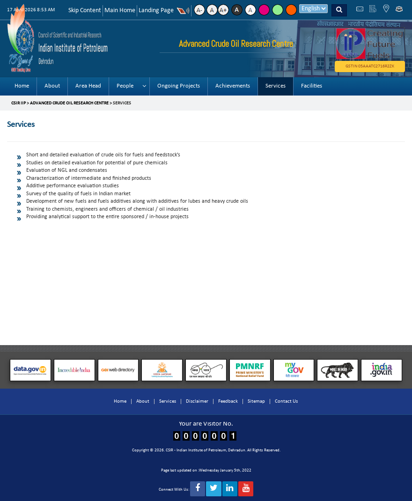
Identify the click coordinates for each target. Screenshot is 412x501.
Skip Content (84, 10)
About (52, 86)
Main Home (119, 10)
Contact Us (286, 401)
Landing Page (156, 10)
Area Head (88, 86)
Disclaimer (197, 401)
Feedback (228, 401)
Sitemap (256, 401)
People (125, 86)
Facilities (311, 86)
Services (275, 86)
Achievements (232, 86)
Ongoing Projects (178, 86)
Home (22, 86)
